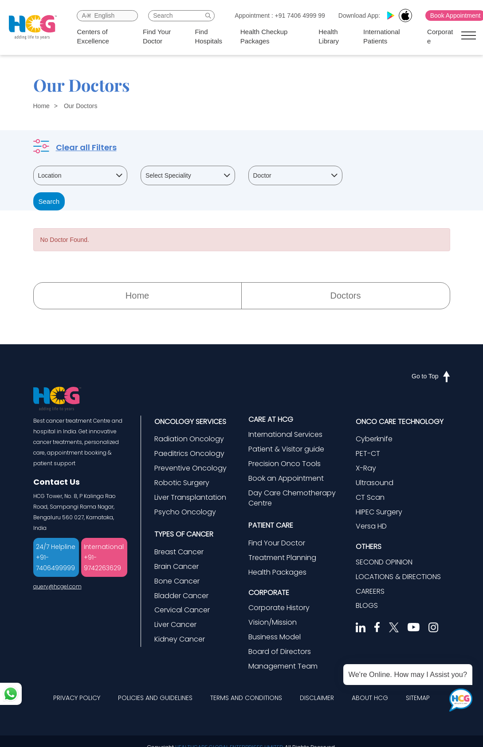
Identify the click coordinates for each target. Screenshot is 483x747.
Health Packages (277, 572)
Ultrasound (374, 483)
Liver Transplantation (190, 497)
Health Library (328, 36)
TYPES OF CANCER (183, 534)
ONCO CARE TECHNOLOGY (400, 421)
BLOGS (367, 605)
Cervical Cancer (182, 610)
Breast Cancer (179, 552)
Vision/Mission (272, 622)
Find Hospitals (208, 36)
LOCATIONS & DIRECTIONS (398, 577)
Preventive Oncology (190, 468)
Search (49, 201)
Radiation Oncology (189, 439)
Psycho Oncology (185, 512)
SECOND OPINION (384, 562)
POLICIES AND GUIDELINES (155, 697)
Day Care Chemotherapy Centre (292, 498)
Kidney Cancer (179, 639)
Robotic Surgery (181, 483)
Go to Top (431, 376)
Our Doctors (80, 105)
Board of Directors (279, 651)
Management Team (283, 666)
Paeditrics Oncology (189, 453)
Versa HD (371, 526)
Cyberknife (374, 439)
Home (41, 105)
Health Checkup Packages (264, 36)
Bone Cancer (177, 581)
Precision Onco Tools (284, 464)
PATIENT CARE (270, 525)
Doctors (345, 295)
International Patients (381, 36)
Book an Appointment (286, 478)
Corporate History (279, 608)
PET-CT (368, 453)
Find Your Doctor (157, 36)
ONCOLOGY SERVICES (190, 421)
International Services (285, 434)
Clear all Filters (86, 147)
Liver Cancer (175, 624)
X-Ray (366, 468)
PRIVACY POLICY (76, 697)
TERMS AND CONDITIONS (246, 697)
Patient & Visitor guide (286, 449)
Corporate (440, 36)
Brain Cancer (176, 566)
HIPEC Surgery (379, 512)
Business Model (274, 637)
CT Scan (370, 497)
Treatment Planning (282, 557)
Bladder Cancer (181, 596)
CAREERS (370, 591)
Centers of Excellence (93, 36)
